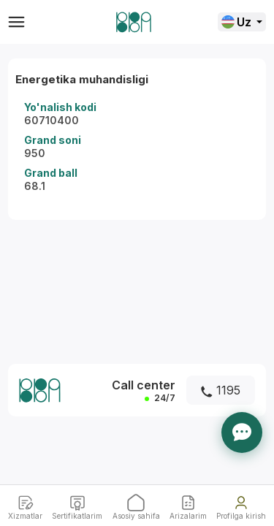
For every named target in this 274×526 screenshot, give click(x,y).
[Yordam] (241, 432)
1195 (220, 390)
